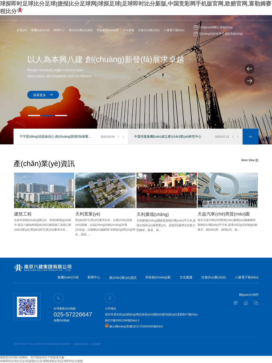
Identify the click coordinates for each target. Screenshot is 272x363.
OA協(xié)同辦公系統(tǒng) (213, 27)
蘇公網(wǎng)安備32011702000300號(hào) (134, 326)
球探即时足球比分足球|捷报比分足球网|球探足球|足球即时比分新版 (41, 361)
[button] (34, 115)
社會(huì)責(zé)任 (149, 30)
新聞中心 (59, 30)
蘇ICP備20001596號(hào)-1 (122, 320)
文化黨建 (128, 30)
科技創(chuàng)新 (108, 30)
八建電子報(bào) (174, 30)
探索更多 (188, 95)
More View (249, 160)
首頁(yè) (22, 30)
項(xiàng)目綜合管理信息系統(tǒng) (218, 33)
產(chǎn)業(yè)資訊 (81, 30)
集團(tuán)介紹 (40, 30)
